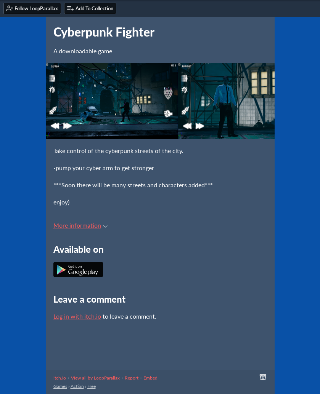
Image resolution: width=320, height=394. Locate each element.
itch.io (59, 378)
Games (60, 386)
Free (91, 386)
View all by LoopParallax (95, 378)
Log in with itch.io (77, 316)
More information (80, 225)
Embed (150, 378)
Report (131, 378)
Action (77, 386)
